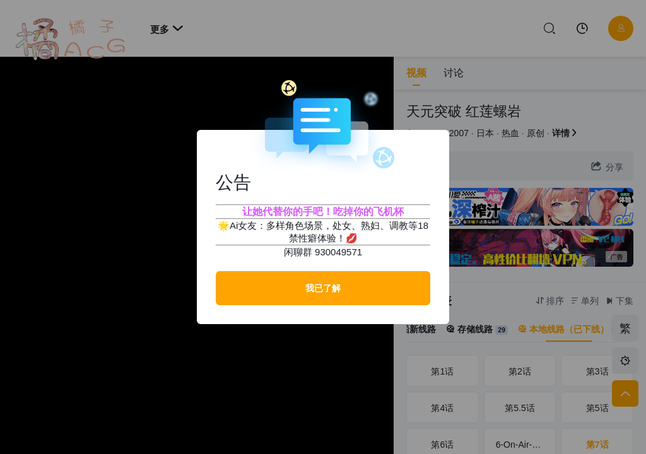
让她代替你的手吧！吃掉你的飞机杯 (323, 211)
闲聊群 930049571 (323, 252)
